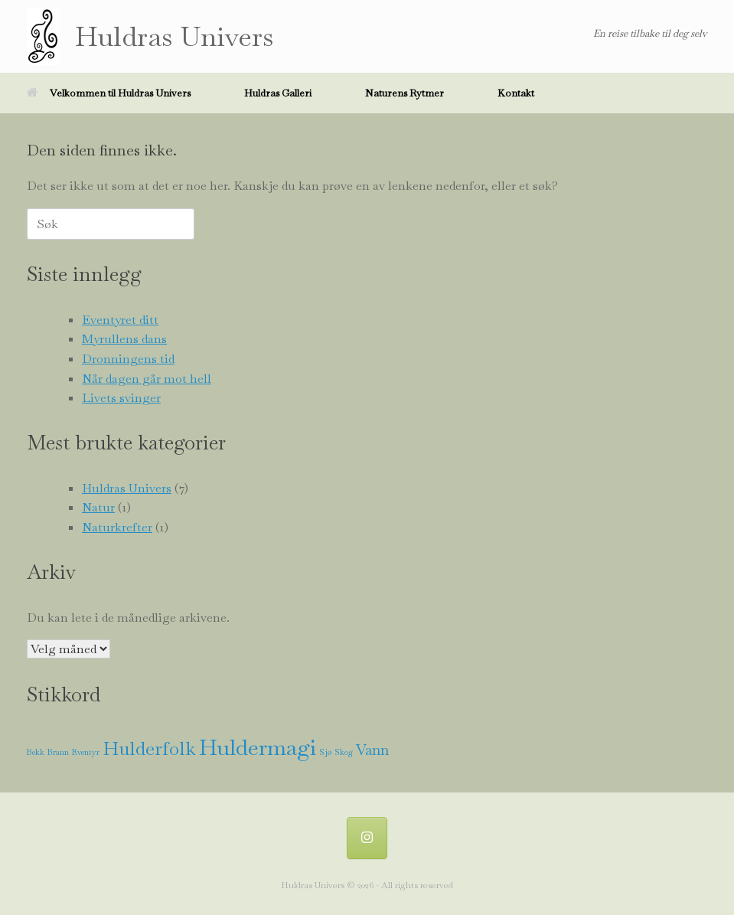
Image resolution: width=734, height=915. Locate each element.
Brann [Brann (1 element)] (58, 752)
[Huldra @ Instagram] (367, 838)
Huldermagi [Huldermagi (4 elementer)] (257, 747)
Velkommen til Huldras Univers (109, 93)
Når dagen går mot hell (146, 379)
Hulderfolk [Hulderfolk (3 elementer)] (149, 748)
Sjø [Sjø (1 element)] (325, 752)
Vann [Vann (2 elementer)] (372, 750)
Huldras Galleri (278, 93)
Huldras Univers (126, 488)
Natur (98, 507)
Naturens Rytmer (404, 93)
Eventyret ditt (120, 320)
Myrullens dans (124, 339)
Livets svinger (121, 398)
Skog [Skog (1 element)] (343, 752)
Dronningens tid (128, 359)
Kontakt (515, 93)
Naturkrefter (117, 527)
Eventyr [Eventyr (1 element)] (85, 752)
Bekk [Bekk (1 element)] (35, 752)
